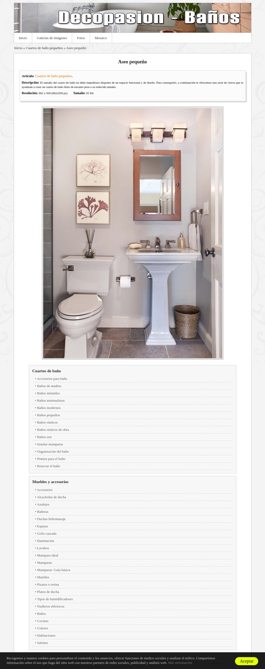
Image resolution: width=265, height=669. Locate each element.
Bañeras (42, 512)
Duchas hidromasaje (51, 519)
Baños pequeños (48, 415)
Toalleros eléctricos (50, 606)
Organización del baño (53, 451)
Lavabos (43, 548)
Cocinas (42, 621)
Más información (180, 663)
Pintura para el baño (51, 459)
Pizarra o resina (48, 584)
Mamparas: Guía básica (53, 570)
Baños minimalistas (51, 400)
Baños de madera (49, 386)
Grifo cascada (46, 533)
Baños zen (44, 437)
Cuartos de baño (46, 371)
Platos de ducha (48, 592)
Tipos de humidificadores (55, 599)
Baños (41, 614)
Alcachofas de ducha (51, 497)
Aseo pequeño (76, 48)
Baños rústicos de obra (53, 430)
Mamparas (44, 563)
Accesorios (45, 490)
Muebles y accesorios (50, 482)
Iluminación (45, 541)
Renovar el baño (48, 466)
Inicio (23, 38)
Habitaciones (46, 635)
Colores (42, 628)
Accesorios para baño (52, 379)
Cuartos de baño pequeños (44, 48)
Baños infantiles (48, 393)
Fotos (81, 38)
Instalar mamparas (50, 444)
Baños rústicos (47, 422)
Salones (42, 643)
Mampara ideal (47, 555)
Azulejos (43, 504)
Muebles (43, 577)
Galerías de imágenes (52, 38)
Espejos (42, 526)
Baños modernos (49, 408)
